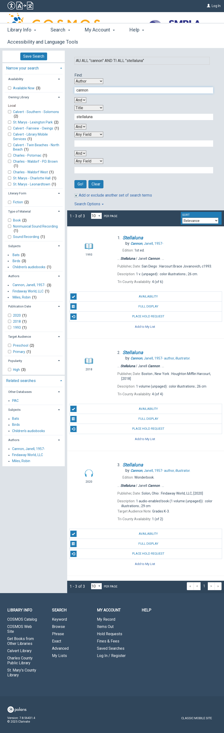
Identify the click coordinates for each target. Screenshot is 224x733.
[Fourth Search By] (88, 161)
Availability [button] (15, 79)
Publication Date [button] (19, 306)
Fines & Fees (108, 641)
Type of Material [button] (19, 211)
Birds (16, 261)
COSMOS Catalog (22, 619)
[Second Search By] (88, 108)
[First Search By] (88, 81)
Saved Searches (110, 648)
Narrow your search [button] (22, 68)
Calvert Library (19, 651)
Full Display (114, 306)
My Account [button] (100, 41)
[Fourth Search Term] (141, 170)
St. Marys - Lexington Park (33, 122)
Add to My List (145, 326)
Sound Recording (26, 237)
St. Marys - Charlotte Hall (32, 178)
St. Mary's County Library (21, 672)
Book (17, 220)
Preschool (21, 345)
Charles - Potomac (27, 155)
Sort (186, 215)
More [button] (168, 42)
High (17, 370)
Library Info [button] (21, 41)
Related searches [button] (21, 380)
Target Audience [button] (19, 336)
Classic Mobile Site (196, 718)
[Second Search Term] (141, 117)
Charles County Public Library (20, 660)
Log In (216, 6)
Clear (96, 184)
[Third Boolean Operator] (80, 153)
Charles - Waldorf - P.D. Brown (35, 161)
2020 (17, 315)
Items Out (105, 626)
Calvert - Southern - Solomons (36, 112)
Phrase (58, 634)
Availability (114, 296)
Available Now (24, 88)
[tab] (33, 67)
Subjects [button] (14, 246)
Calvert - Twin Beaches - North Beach (36, 147)
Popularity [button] (15, 361)
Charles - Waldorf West (31, 172)
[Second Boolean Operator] (80, 127)
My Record (106, 619)
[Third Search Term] (141, 143)
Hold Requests (109, 634)
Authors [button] (13, 276)
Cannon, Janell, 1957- (29, 285)
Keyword (59, 619)
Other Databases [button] (20, 392)
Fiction (18, 202)
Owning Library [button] (18, 97)
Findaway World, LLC (28, 291)
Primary (19, 352)
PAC (15, 401)
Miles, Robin (22, 297)
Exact (56, 641)
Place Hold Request (117, 316)
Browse (58, 626)
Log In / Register (111, 655)
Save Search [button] (33, 56)
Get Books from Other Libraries (20, 641)
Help (146, 610)
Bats (16, 255)
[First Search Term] (141, 90)
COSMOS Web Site (19, 629)
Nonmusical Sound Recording (35, 226)
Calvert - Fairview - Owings (33, 128)
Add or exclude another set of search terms (113, 195)
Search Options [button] (89, 204)
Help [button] (136, 41)
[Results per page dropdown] (96, 216)
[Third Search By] (88, 134)
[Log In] (208, 6)
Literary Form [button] (17, 193)
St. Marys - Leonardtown (32, 184)
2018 (17, 321)
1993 (17, 327)
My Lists (59, 655)
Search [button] (60, 41)
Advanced (60, 648)
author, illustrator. (160, 358)
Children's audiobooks (29, 267)
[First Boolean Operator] (80, 100)
